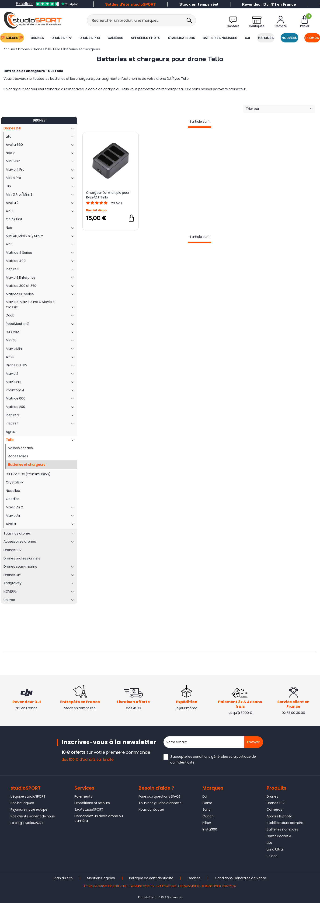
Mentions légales (101, 878)
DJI (247, 38)
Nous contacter (151, 809)
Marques (266, 38)
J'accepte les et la (213, 759)
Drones (37, 38)
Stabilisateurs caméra (285, 822)
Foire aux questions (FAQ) (159, 796)
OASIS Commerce (170, 897)
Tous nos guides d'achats (160, 803)
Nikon (206, 822)
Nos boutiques (22, 803)
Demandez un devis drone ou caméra (98, 818)
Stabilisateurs (181, 38)
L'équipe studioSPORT (27, 796)
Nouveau (289, 38)
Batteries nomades (220, 38)
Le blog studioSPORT (26, 822)
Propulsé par (147, 897)
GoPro (207, 803)
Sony (206, 809)
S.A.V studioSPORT (88, 809)
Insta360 (209, 829)
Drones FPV (62, 38)
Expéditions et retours (92, 803)
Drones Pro (90, 38)
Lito (269, 842)
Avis (116, 203)
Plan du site (63, 878)
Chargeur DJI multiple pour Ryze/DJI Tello (107, 195)
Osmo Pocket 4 (279, 836)
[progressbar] (199, 127)
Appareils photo (145, 38)
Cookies (194, 878)
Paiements (83, 796)
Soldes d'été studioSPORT (130, 4)
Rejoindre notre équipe (28, 809)
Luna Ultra (275, 849)
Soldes (272, 856)
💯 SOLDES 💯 (12, 38)
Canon (208, 816)
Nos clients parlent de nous (32, 816)
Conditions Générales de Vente (240, 878)
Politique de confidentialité (151, 878)
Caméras (115, 38)
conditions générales (210, 756)
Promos (312, 38)
